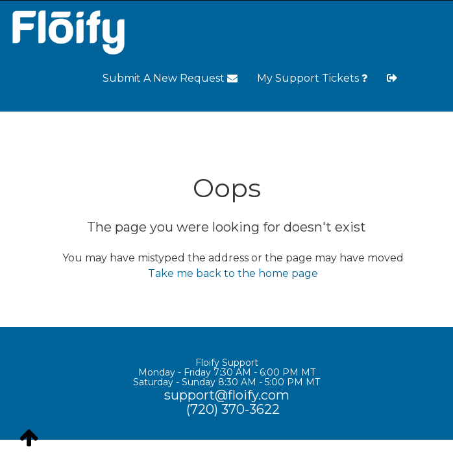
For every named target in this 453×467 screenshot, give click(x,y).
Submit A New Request (170, 78)
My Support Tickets (312, 78)
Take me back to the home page (233, 273)
